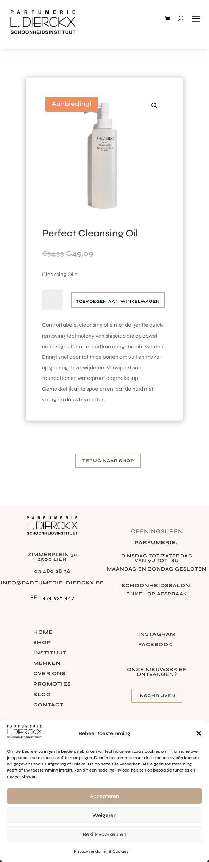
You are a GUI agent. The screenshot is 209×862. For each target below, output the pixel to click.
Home (43, 632)
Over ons (49, 674)
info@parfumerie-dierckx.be (52, 583)
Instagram (157, 634)
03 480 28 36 (52, 571)
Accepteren (104, 796)
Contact (48, 705)
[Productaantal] (52, 300)
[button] (198, 733)
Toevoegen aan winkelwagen (118, 301)
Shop (42, 642)
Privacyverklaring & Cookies (101, 851)
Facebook (155, 644)
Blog (42, 694)
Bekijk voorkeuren (104, 834)
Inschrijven (156, 695)
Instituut (50, 653)
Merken (47, 663)
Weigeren (104, 815)
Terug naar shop (108, 460)
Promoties (52, 684)
